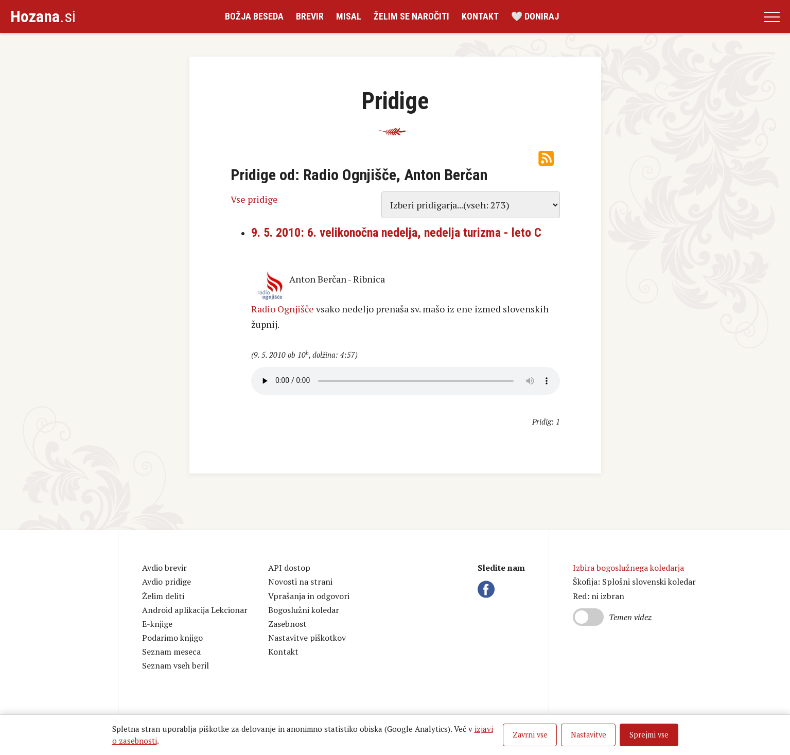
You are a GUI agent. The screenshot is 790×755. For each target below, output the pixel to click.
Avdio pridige (166, 581)
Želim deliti (163, 596)
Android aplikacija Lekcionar (195, 610)
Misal (348, 16)
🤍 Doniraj (535, 16)
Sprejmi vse (649, 735)
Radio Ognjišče (282, 309)
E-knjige (157, 623)
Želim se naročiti (411, 16)
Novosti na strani (300, 581)
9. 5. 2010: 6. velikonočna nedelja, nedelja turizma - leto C (396, 232)
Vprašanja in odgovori (308, 596)
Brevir (310, 16)
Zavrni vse (530, 735)
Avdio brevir (164, 567)
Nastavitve (588, 735)
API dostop (289, 567)
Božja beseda (254, 16)
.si (43, 16)
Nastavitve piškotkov (307, 637)
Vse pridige (254, 199)
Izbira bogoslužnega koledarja (628, 567)
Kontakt (480, 16)
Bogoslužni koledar (303, 610)
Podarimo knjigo (172, 637)
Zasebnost (287, 623)
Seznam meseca (171, 651)
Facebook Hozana (488, 589)
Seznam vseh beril (175, 665)
